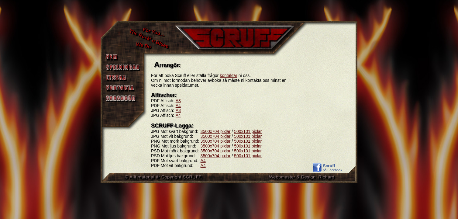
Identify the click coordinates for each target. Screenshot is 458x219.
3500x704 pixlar (216, 131)
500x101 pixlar (248, 131)
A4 (178, 105)
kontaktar (228, 75)
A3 (178, 100)
